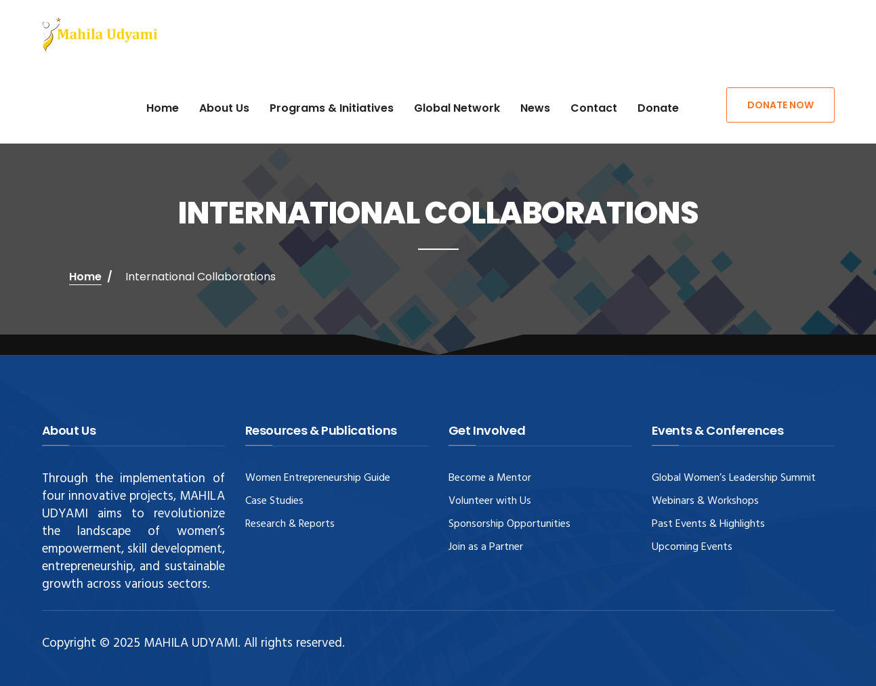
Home (162, 108)
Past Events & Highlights (708, 524)
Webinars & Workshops (705, 501)
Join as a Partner (486, 547)
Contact (593, 108)
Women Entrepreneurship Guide (317, 478)
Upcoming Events (692, 547)
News (535, 108)
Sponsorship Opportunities (509, 524)
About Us (224, 108)
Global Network (457, 108)
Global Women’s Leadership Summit (734, 478)
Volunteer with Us (490, 501)
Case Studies (274, 501)
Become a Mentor (490, 478)
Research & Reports (290, 524)
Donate (658, 108)
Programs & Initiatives (332, 108)
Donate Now (780, 105)
